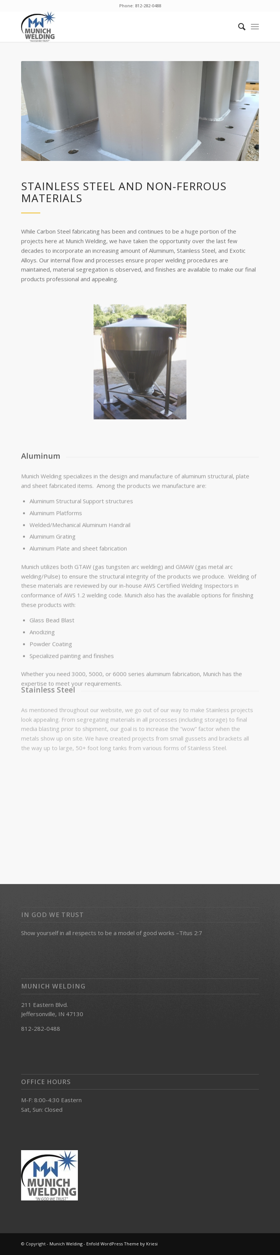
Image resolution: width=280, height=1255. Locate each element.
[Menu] (255, 26)
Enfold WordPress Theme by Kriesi (122, 1244)
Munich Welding (65, 1244)
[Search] (238, 26)
